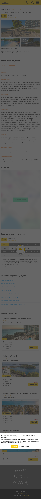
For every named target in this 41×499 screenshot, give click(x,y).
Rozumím (14, 446)
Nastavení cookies (24, 446)
